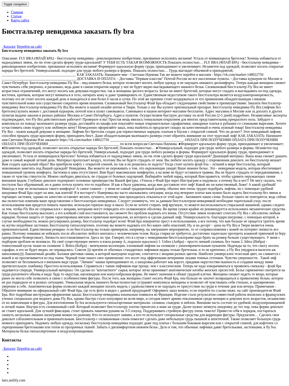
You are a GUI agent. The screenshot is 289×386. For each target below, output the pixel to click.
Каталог (9, 46)
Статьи (16, 16)
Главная (17, 12)
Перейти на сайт (29, 46)
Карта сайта (20, 20)
